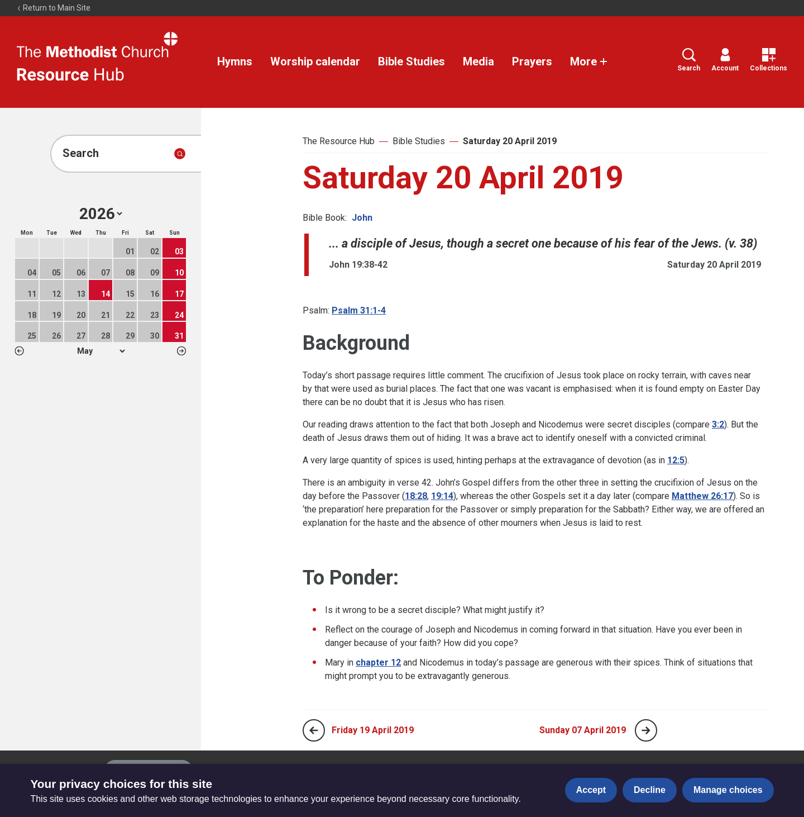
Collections (768, 60)
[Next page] (646, 730)
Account (725, 60)
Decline (650, 790)
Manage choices (728, 790)
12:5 (676, 460)
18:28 (416, 496)
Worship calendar (315, 61)
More (589, 61)
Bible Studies (411, 61)
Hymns (234, 61)
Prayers (532, 61)
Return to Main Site (53, 7)
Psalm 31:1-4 (359, 310)
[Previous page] (314, 730)
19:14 (442, 496)
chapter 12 (378, 662)
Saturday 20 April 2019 (510, 141)
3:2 (718, 424)
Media (478, 61)
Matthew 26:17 (702, 496)
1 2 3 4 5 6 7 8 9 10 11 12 (101, 351)
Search (688, 60)
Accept (591, 790)
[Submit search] (179, 153)
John (362, 217)
